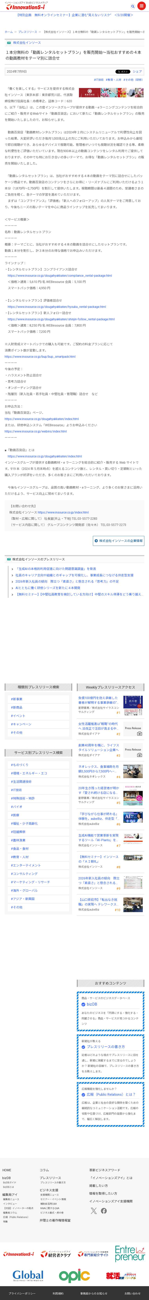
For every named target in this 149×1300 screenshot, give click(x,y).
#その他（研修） (133, 79)
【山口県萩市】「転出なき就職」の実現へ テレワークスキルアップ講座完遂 (99, 902)
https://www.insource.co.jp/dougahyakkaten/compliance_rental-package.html (60, 275)
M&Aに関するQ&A (49, 1208)
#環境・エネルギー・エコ (29, 773)
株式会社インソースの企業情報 (121, 541)
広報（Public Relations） (16, 1217)
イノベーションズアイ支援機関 (111, 1201)
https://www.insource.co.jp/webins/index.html (36, 431)
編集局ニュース (11, 1199)
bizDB (92, 1004)
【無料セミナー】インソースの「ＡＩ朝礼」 (98, 859)
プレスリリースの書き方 (106, 1047)
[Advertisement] (74, 634)
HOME (6, 1170)
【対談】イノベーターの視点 (18, 1208)
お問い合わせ (132, 1293)
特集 (5, 1221)
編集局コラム (10, 1212)
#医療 (15, 815)
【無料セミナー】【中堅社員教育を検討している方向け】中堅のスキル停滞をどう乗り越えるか (81, 594)
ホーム (9, 31)
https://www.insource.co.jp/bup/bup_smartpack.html (40, 356)
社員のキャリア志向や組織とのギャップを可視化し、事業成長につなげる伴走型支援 (74, 575)
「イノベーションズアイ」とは (111, 1178)
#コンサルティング (24, 874)
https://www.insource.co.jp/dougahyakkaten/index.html (42, 419)
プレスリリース (27, 31)
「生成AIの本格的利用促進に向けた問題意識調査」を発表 (56, 569)
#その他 (16, 733)
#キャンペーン (21, 724)
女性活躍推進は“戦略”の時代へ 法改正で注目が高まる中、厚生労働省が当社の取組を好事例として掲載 (99, 726)
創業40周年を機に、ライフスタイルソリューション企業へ (98, 747)
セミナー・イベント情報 (53, 1199)
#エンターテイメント (26, 865)
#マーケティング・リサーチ (30, 882)
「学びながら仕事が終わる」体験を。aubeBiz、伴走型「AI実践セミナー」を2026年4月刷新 (99, 816)
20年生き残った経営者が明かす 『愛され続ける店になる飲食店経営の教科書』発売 (98, 790)
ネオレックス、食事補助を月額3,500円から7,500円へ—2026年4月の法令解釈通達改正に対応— (98, 769)
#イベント (18, 716)
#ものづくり (20, 765)
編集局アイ (10, 1195)
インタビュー (10, 1203)
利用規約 (58, 1293)
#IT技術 (99, 79)
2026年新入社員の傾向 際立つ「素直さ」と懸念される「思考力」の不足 (67, 581)
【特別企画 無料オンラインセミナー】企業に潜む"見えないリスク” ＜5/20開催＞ (74, 15)
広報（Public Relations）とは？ (111, 1094)
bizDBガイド (9, 1182)
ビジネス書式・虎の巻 (52, 1212)
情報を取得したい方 (103, 1193)
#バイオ (16, 807)
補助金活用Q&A (48, 1203)
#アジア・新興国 (23, 899)
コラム (44, 1170)
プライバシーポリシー (22, 1293)
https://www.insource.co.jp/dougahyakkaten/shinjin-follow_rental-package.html (61, 319)
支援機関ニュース (49, 1194)
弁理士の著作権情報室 (55, 1220)
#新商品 (16, 707)
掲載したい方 (98, 1186)
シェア (137, 71)
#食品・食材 (20, 849)
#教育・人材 (113, 79)
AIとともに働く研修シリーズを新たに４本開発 (48, 588)
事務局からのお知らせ (93, 1293)
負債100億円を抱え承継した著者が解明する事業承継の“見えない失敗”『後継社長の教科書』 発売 (99, 700)
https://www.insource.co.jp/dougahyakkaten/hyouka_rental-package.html (57, 307)
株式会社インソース (27, 43)
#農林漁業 (18, 840)
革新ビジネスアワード (104, 1170)
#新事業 (16, 699)
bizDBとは (8, 1187)
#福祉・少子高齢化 (24, 823)
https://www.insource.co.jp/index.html (63, 512)
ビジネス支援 (49, 1190)
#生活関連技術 (21, 782)
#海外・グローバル (24, 890)
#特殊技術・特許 (23, 798)
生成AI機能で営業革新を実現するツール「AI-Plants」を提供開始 (98, 838)
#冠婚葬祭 (18, 832)
